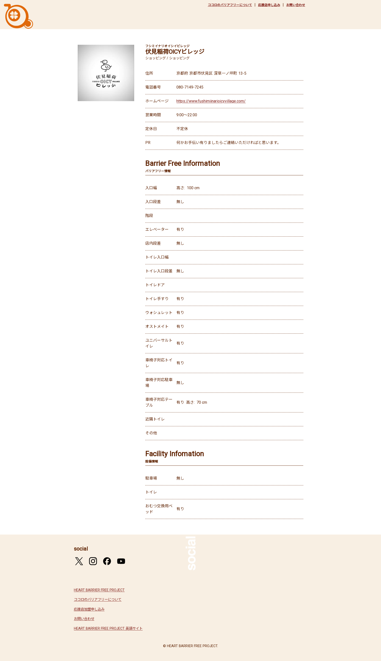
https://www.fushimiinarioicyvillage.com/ (211, 101)
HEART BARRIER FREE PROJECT (99, 590)
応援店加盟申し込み (89, 609)
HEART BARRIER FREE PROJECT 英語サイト (108, 628)
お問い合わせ (295, 5)
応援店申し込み (269, 5)
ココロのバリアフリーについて (230, 5)
